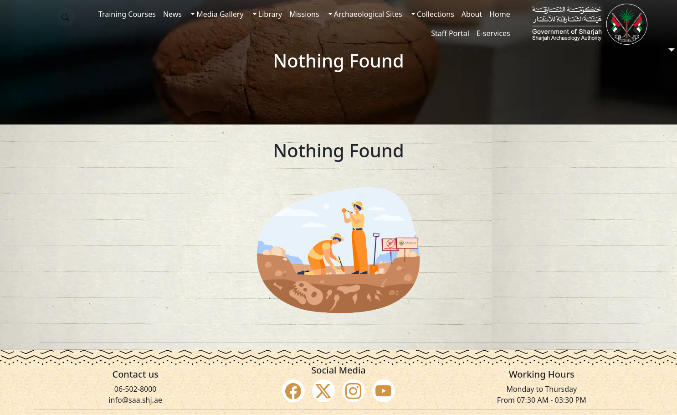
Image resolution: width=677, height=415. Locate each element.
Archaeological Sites (367, 14)
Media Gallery (219, 14)
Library (269, 14)
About (472, 14)
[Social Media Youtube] (383, 390)
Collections (434, 14)
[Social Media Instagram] (353, 390)
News (172, 14)
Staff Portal (450, 33)
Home (499, 14)
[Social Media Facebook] (293, 390)
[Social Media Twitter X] (323, 390)
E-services (493, 33)
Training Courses (127, 14)
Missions (304, 14)
